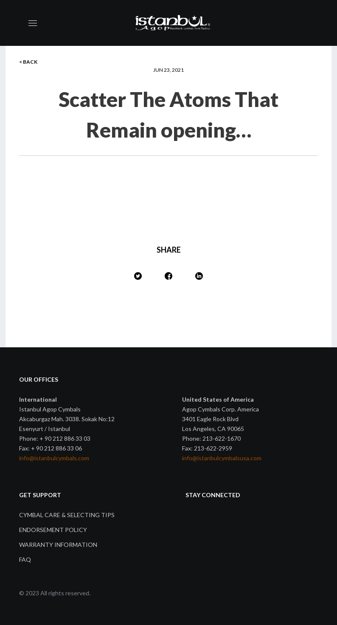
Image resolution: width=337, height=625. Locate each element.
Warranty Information (58, 544)
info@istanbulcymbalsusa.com (221, 458)
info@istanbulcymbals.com (54, 458)
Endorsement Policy (53, 529)
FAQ (25, 559)
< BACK (28, 62)
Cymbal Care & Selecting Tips (67, 514)
